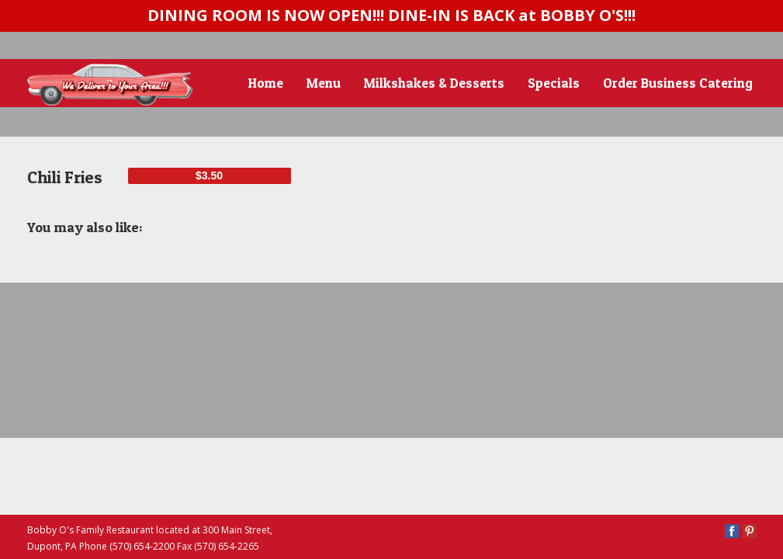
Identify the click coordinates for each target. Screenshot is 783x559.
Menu (324, 83)
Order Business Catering (678, 83)
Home (265, 83)
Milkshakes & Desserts (434, 83)
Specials (554, 83)
